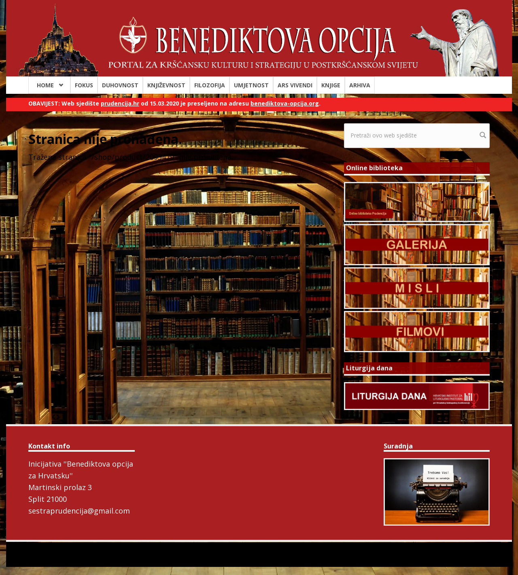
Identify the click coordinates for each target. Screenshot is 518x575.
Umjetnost (251, 85)
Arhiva (359, 85)
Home (45, 85)
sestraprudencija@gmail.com (79, 511)
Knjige (330, 85)
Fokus (84, 85)
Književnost (166, 85)
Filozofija (209, 85)
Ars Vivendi (295, 85)
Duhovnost (120, 85)
